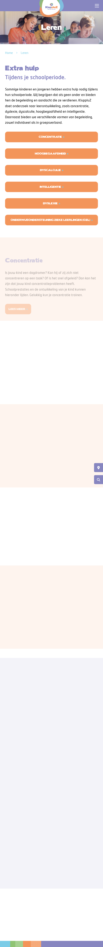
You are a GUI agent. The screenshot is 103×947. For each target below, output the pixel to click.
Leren (24, 53)
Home (9, 53)
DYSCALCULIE (50, 175)
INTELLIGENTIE (50, 192)
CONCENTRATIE (50, 142)
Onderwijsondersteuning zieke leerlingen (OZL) (50, 225)
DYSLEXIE (50, 208)
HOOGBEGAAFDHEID (50, 159)
